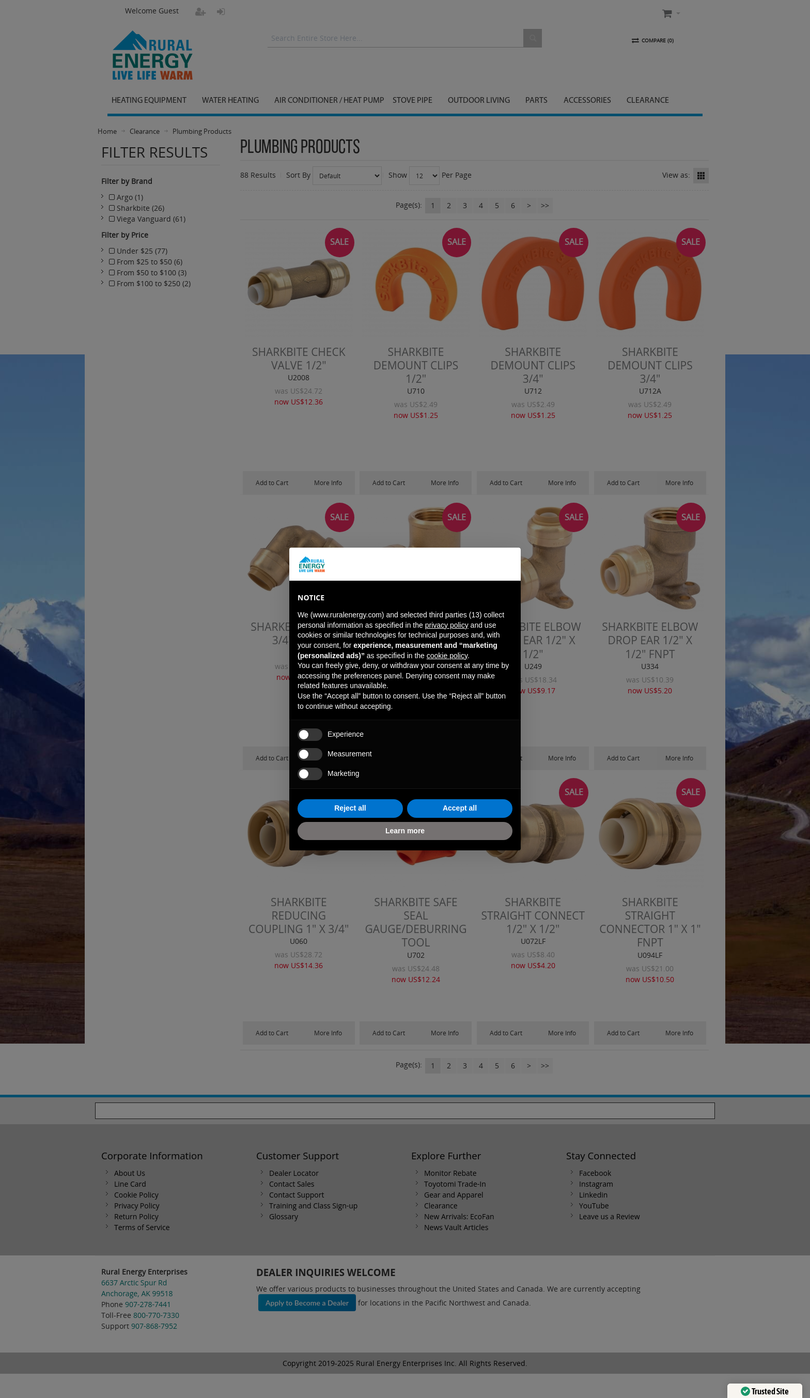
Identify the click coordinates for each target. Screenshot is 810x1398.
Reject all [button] (350, 808)
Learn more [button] (405, 831)
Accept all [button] (460, 808)
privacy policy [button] (447, 625)
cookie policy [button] (447, 655)
